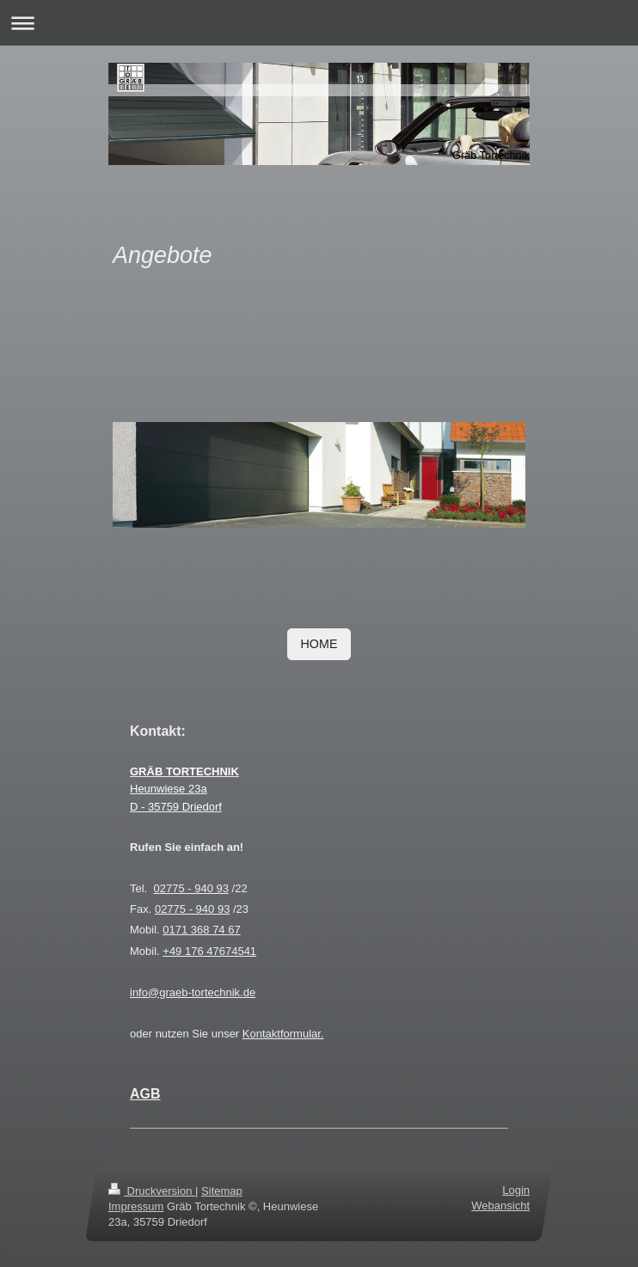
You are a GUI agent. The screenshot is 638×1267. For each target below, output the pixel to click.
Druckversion (151, 1190)
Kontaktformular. (283, 1033)
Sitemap (221, 1190)
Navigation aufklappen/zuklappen (319, 22)
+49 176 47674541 (209, 951)
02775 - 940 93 (190, 888)
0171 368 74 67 (201, 929)
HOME (319, 644)
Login (516, 1190)
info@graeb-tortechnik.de (192, 992)
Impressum (135, 1206)
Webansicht (500, 1205)
